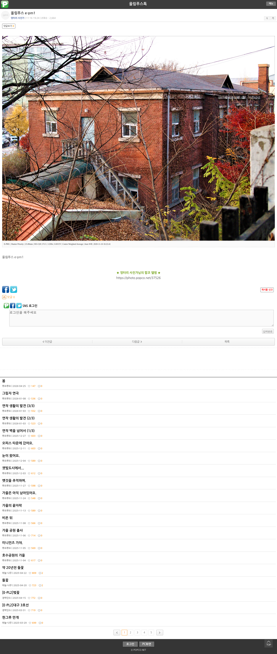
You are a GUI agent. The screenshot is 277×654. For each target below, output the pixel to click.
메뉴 (271, 3)
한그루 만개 (139, 621)
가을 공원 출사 (139, 534)
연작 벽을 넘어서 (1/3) (139, 434)
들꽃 (139, 584)
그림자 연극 (139, 397)
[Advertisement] (138, 359)
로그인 (130, 644)
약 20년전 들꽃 (139, 571)
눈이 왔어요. (139, 459)
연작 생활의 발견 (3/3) (139, 409)
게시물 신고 (267, 290)
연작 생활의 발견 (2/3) (139, 422)
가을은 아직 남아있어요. (139, 496)
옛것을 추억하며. (139, 484)
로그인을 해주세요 (141, 318)
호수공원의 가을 (139, 559)
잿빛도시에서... (139, 471)
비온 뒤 (139, 521)
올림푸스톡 (138, 4)
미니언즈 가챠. (139, 546)
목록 (227, 341)
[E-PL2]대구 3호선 (139, 609)
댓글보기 (8, 26)
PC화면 (146, 644)
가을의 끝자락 (139, 509)
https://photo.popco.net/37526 (138, 277)
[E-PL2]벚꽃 (139, 596)
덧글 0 (8, 297)
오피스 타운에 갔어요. (139, 446)
